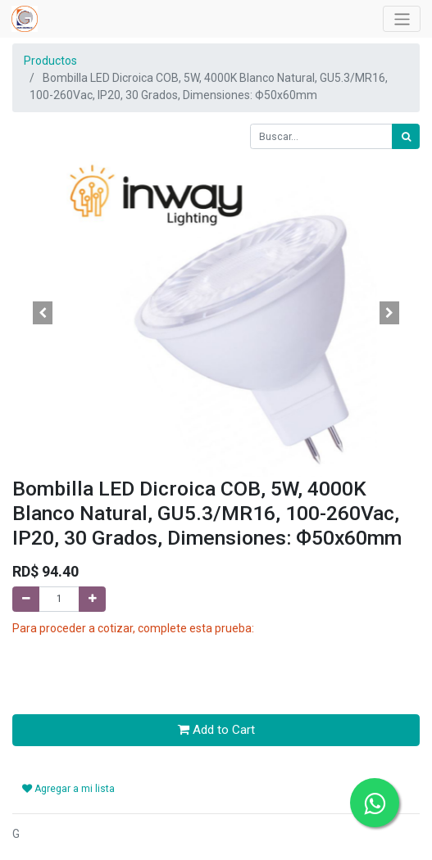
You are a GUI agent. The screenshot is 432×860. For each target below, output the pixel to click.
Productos (50, 60)
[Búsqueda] (406, 136)
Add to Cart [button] (216, 729)
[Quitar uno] (25, 599)
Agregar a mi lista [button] (68, 788)
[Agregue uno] (92, 599)
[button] (43, 313)
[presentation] (136, 669)
